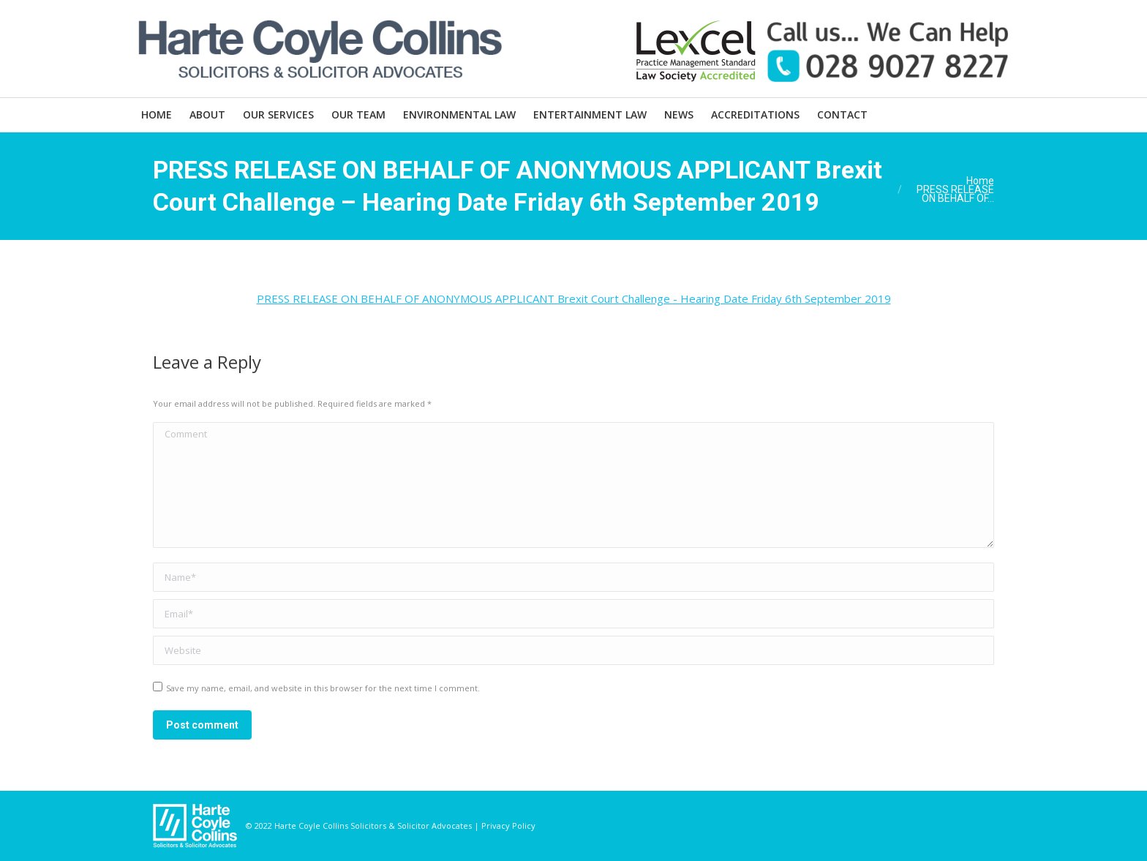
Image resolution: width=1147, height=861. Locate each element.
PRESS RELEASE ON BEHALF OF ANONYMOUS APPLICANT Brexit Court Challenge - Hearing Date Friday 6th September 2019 (574, 298)
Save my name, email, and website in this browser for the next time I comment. (323, 688)
